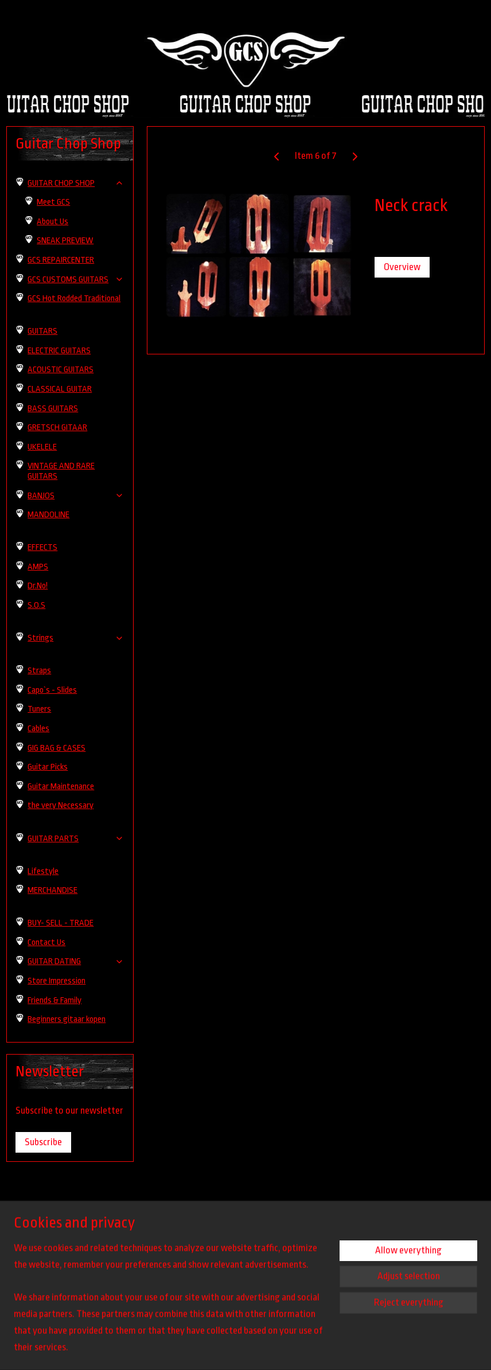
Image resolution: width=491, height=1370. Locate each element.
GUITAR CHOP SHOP (76, 183)
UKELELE (42, 447)
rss (299, 1348)
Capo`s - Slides (52, 690)
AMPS (38, 567)
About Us (52, 222)
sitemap (282, 1348)
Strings (76, 638)
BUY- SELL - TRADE (60, 923)
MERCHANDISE (52, 890)
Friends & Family (54, 1000)
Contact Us (46, 942)
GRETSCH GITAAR (57, 427)
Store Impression (56, 981)
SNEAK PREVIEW (65, 240)
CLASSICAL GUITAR (60, 389)
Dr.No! (38, 586)
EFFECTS (42, 547)
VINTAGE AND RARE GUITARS (61, 471)
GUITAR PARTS (76, 839)
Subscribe (43, 1142)
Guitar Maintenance (61, 786)
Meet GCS (53, 202)
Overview (401, 266)
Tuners (39, 709)
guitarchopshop (39, 1277)
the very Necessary (60, 805)
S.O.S (36, 605)
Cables (38, 728)
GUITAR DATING (76, 961)
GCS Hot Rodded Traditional (74, 298)
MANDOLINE (48, 515)
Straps (39, 671)
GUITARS (42, 331)
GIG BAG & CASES (56, 748)
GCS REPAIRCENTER (61, 260)
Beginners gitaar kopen (67, 1019)
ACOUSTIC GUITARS (60, 369)
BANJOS (76, 496)
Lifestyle (43, 871)
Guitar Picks (48, 767)
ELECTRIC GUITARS (59, 351)
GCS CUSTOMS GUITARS (76, 279)
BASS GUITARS (53, 408)
